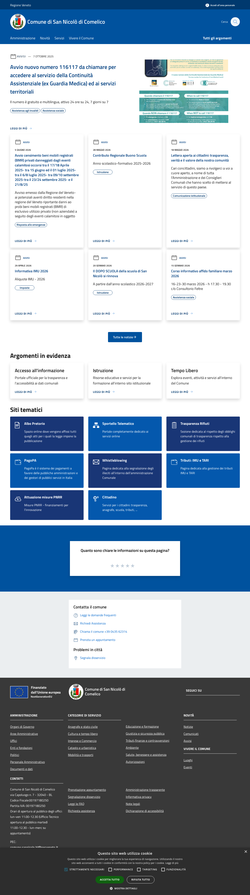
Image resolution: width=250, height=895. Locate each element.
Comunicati (191, 733)
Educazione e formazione (142, 726)
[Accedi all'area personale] (220, 5)
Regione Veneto (20, 5)
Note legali (133, 803)
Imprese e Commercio (82, 740)
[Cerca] (235, 21)
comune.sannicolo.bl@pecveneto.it (34, 847)
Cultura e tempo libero (83, 733)
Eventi (188, 767)
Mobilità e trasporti (80, 754)
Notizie (188, 726)
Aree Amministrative (24, 733)
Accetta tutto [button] (110, 879)
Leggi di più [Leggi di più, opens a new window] (172, 863)
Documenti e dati (21, 769)
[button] (125, 888)
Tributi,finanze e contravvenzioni (147, 740)
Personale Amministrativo (27, 762)
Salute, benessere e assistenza (146, 754)
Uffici (13, 740)
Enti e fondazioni (21, 747)
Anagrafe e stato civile (83, 726)
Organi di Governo (22, 726)
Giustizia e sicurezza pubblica (145, 733)
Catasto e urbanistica (82, 747)
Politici (14, 754)
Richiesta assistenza (81, 810)
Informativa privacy (139, 796)
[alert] (125, 871)
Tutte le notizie (125, 337)
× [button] (245, 851)
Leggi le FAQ (76, 803)
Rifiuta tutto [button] (140, 879)
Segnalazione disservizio (84, 796)
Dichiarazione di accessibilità (145, 810)
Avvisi (21, 56)
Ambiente (132, 747)
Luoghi (188, 760)
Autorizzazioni (135, 761)
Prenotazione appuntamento (87, 789)
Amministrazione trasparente (145, 789)
